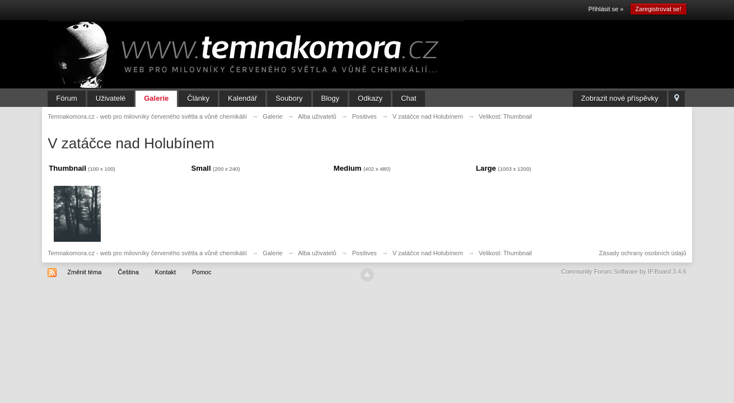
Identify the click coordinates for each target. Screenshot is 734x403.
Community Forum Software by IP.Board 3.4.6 (623, 271)
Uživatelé (110, 98)
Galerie (156, 98)
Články (198, 98)
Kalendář (242, 98)
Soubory (288, 98)
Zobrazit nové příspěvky (619, 98)
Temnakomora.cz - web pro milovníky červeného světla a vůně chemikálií (147, 253)
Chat (408, 98)
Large (486, 168)
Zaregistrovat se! (658, 9)
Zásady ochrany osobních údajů (642, 253)
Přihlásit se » (606, 9)
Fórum (66, 98)
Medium (348, 168)
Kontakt (165, 272)
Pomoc (201, 272)
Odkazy (370, 98)
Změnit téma (84, 272)
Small (201, 168)
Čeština (128, 272)
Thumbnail (67, 168)
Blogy (330, 98)
